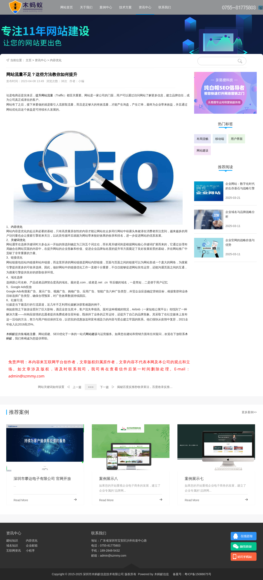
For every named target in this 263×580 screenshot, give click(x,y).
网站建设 (91, 334)
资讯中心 (145, 7)
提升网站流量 (44, 95)
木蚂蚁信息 (161, 574)
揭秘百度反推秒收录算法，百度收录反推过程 (146, 387)
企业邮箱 (32, 545)
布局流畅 (202, 138)
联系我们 (164, 7)
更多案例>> (249, 412)
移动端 (219, 138)
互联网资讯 (13, 550)
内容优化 (56, 60)
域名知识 (12, 545)
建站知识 (12, 540)
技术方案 (125, 7)
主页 (29, 60)
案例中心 (106, 7)
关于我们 (86, 7)
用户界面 (237, 138)
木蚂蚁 (10, 334)
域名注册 (29, 334)
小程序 (30, 550)
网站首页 (66, 7)
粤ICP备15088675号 (198, 574)
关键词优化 (18, 240)
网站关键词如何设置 (51, 387)
